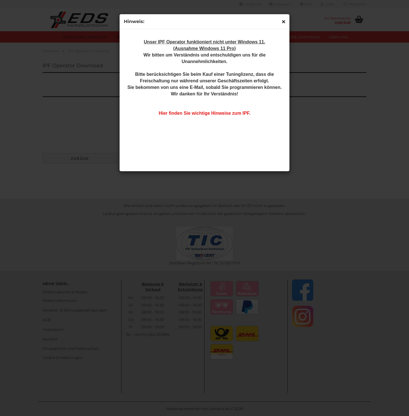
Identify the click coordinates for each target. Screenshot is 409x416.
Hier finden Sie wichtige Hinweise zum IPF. (205, 113)
